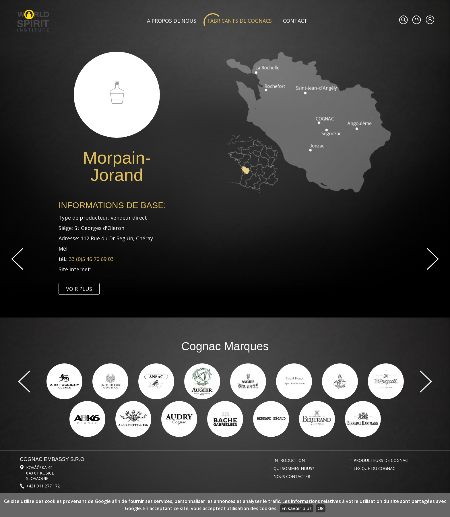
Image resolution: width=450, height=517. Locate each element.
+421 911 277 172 (43, 486)
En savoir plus (297, 508)
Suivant (433, 259)
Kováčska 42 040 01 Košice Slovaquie (40, 473)
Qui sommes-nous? (294, 468)
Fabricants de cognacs (239, 20)
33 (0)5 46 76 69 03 (91, 258)
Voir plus (79, 288)
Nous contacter (292, 476)
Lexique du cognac (374, 468)
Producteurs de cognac (381, 460)
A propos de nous (171, 20)
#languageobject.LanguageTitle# (416, 19)
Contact (295, 20)
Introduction (289, 460)
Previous (17, 259)
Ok (320, 508)
